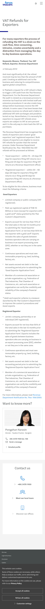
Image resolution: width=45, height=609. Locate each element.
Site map (4, 553)
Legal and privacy (6, 557)
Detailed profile (12, 448)
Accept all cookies (22, 591)
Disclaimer (5, 561)
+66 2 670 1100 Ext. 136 (16, 440)
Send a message (13, 443)
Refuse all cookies (22, 598)
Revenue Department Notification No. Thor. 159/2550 (21, 396)
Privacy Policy (16, 583)
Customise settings (22, 603)
